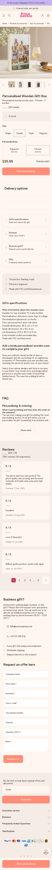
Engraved (14, 150)
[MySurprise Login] (42, 15)
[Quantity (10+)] (26, 732)
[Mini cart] (48, 15)
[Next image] (48, 84)
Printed (37, 150)
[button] (12, 84)
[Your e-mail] (26, 703)
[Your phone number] (26, 712)
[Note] (26, 745)
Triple (31, 133)
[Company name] (26, 674)
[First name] (26, 683)
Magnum (43, 133)
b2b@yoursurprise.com (21, 626)
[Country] (26, 722)
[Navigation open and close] (4, 15)
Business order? (43, 161)
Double (19, 133)
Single (8, 133)
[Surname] (26, 693)
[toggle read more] (26, 430)
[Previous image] (3, 84)
